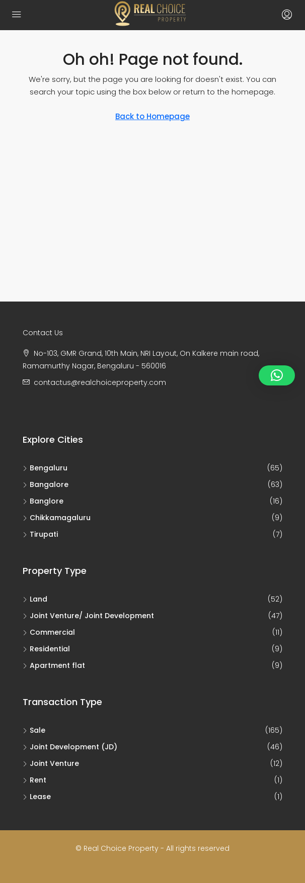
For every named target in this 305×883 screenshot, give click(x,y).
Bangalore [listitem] (45, 484)
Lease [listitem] (37, 797)
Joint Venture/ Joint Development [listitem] (88, 616)
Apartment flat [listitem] (54, 665)
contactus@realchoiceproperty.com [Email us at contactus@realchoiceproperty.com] (100, 382)
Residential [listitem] (46, 649)
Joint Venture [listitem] (51, 763)
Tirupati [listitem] (40, 534)
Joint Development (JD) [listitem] (70, 747)
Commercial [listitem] (49, 632)
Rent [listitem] (34, 780)
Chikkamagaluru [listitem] (57, 518)
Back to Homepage (152, 116)
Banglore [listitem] (43, 501)
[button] (277, 375)
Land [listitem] (35, 599)
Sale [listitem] (34, 730)
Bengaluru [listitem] (45, 468)
